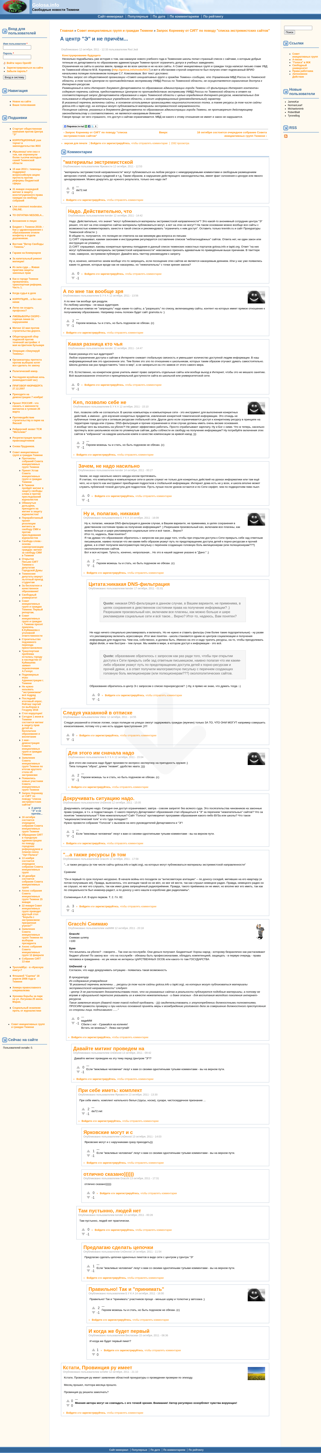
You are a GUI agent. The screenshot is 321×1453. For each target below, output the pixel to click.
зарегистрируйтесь (118, 143)
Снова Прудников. (23, 446)
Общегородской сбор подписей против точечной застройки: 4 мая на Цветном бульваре (28, 341)
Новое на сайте (21, 101)
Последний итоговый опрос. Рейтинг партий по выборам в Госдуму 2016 (32, 704)
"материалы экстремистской (98, 162)
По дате (159, 16)
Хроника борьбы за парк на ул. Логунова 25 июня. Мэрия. (27, 999)
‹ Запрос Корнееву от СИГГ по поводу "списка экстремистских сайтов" (95, 134)
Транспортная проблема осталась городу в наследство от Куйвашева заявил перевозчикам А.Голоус (32, 661)
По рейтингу (213, 16)
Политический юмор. (25, 371)
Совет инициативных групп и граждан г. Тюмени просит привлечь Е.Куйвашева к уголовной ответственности (32, 625)
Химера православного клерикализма (26, 989)
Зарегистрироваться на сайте (25, 67)
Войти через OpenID (19, 63)
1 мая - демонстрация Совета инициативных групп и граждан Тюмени (32, 747)
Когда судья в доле (24, 293)
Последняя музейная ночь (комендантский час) (28, 378)
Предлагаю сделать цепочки (118, 1247)
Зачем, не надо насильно (109, 466)
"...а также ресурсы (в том (94, 854)
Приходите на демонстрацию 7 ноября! (27, 396)
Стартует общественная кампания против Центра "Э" (27, 131)
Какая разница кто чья (95, 344)
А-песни (297, 59)
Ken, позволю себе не (99, 402)
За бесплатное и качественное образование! (32, 588)
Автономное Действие (299, 75)
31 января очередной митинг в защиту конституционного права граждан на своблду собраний (27, 195)
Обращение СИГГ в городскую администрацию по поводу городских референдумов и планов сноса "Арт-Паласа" (32, 844)
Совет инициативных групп (305, 55)
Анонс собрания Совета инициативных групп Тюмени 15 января (32, 896)
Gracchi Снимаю (88, 924)
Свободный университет (29, 596)
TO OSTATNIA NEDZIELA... (28, 215)
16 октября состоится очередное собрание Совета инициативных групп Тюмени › (232, 134)
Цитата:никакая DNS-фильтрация (129, 584)
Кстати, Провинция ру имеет (97, 1367)
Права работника (302, 71)
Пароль (8, 53)
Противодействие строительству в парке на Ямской (28, 420)
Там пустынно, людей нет (109, 1210)
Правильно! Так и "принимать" (126, 1289)
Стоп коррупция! (32, 713)
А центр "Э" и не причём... (36, 811)
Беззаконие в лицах (24, 221)
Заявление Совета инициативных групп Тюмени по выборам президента (32, 936)
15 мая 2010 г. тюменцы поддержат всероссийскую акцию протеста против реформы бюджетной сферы (26, 176)
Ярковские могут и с (108, 1132)
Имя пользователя (15, 43)
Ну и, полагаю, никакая (111, 513)
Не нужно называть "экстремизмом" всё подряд (32, 691)
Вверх (163, 132)
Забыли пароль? (17, 71)
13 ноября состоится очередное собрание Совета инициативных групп (32, 865)
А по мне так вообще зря (93, 291)
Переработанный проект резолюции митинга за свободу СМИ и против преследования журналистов (32, 527)
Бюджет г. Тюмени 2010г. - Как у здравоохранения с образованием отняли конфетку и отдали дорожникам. (28, 232)
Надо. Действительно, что (100, 211)
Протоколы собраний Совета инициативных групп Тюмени (32, 462)
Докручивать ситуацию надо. (98, 798)
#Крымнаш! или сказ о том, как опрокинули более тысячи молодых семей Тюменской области (26, 157)
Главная (66, 30)
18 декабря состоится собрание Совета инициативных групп (32, 882)
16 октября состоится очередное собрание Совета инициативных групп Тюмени (32, 824)
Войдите (96, 143)
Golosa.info (45, 5)
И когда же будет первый (118, 1331)
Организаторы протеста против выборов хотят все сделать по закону (27, 362)
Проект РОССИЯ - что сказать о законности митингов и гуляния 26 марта (26, 407)
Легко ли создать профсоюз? (22, 309)
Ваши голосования (23, 105)
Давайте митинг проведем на (108, 1048)
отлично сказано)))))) (108, 1174)
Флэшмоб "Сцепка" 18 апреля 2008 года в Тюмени (26, 978)
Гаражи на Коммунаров (26, 252)
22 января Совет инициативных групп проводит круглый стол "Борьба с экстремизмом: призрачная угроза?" (32, 915)
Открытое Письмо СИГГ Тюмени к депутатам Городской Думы (32, 565)
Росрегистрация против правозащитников (27, 439)
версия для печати (75, 143)
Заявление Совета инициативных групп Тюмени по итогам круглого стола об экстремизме (32, 766)
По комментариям (184, 16)
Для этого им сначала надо (101, 753)
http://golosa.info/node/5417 (131, 69)
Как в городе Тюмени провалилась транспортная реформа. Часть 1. (27, 283)
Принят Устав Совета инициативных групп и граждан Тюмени (32, 476)
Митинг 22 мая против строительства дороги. (26, 329)
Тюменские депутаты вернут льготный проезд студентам (32, 578)
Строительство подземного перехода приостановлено (32, 643)
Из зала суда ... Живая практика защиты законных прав (25, 270)
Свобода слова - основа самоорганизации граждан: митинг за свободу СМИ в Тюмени (32, 548)
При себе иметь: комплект (110, 1090)
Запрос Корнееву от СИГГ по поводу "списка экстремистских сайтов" (32, 799)
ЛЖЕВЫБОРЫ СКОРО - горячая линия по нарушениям (26, 319)
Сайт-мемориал (110, 16)
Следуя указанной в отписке (97, 712)
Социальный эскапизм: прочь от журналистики (26, 1009)
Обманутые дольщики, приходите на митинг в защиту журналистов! (32, 508)
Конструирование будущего (81, 55)
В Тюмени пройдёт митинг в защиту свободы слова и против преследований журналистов (32, 492)
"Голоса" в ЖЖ (301, 62)
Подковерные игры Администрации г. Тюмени (33, 679)
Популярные (138, 16)
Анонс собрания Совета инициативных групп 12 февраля (33, 951)
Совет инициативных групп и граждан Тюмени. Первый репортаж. (32, 607)
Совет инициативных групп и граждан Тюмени (27, 454)
